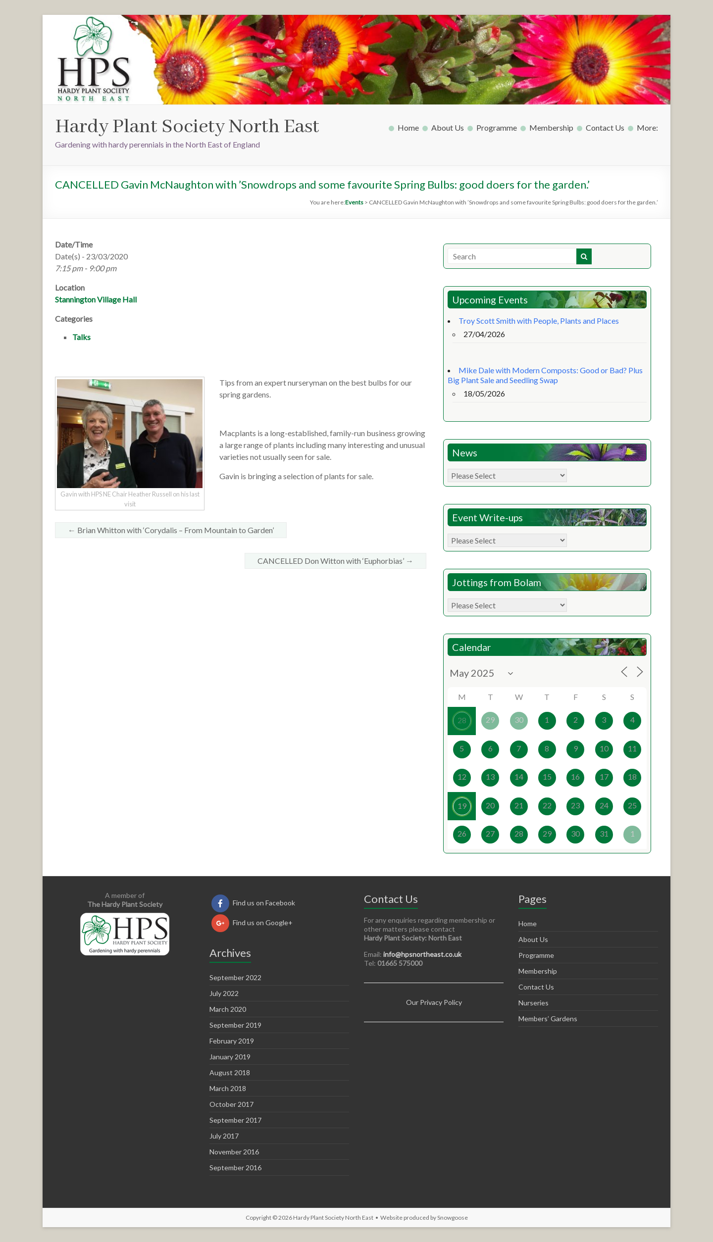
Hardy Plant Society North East (187, 127)
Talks (81, 337)
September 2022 (235, 977)
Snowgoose (452, 1217)
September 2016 (235, 1167)
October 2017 (231, 1104)
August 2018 (229, 1072)
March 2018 (227, 1088)
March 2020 (227, 1009)
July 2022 (224, 993)
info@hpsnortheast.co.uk (422, 954)
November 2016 (234, 1151)
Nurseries (533, 1002)
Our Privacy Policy (434, 1002)
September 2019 (235, 1025)
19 (462, 805)
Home (408, 127)
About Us (447, 127)
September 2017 (235, 1120)
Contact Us (605, 127)
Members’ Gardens (547, 1018)
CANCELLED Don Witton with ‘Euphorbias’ (335, 560)
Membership (551, 127)
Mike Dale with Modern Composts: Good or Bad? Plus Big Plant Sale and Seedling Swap (545, 375)
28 (462, 720)
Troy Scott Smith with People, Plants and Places (538, 320)
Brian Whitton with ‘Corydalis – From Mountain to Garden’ (171, 530)
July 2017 (224, 1136)
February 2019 (231, 1041)
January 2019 (230, 1056)
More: (647, 127)
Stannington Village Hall (96, 299)
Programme (496, 127)
